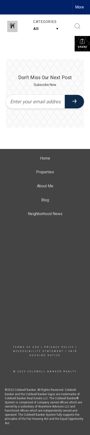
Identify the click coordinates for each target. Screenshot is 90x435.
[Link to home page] (8, 7)
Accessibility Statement (38, 351)
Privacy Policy (59, 347)
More (79, 7)
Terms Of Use (26, 347)
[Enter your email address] (35, 101)
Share (82, 43)
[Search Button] (77, 26)
